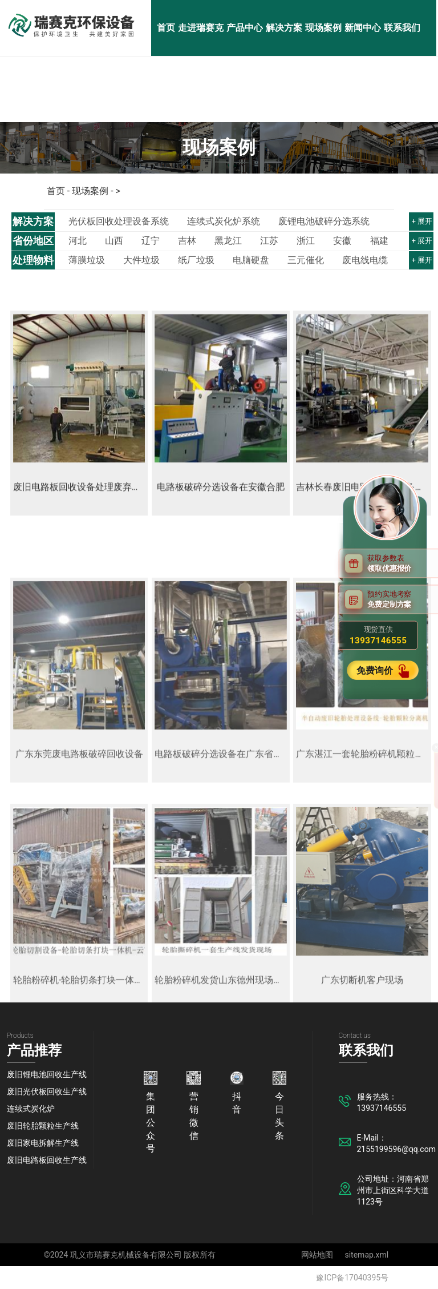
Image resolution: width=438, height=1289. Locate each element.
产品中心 (244, 27)
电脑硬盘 (251, 260)
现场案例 (323, 27)
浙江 (306, 241)
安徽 (342, 241)
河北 (77, 241)
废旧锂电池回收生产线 (47, 1074)
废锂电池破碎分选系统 (324, 221)
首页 (166, 27)
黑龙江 (228, 241)
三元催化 (305, 260)
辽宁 (150, 241)
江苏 (269, 241)
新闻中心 (362, 27)
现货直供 (378, 635)
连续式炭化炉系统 (223, 221)
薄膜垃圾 (86, 260)
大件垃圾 (141, 260)
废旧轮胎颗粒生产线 (43, 1125)
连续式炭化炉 (31, 1108)
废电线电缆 (365, 260)
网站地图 (317, 1254)
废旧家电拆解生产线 (43, 1142)
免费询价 (375, 670)
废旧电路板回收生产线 (47, 1160)
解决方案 (284, 27)
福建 (379, 241)
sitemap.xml (366, 1254)
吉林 (187, 241)
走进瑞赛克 (201, 27)
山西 (114, 241)
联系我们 (402, 27)
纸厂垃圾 (196, 260)
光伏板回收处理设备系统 (118, 221)
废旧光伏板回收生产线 (47, 1091)
